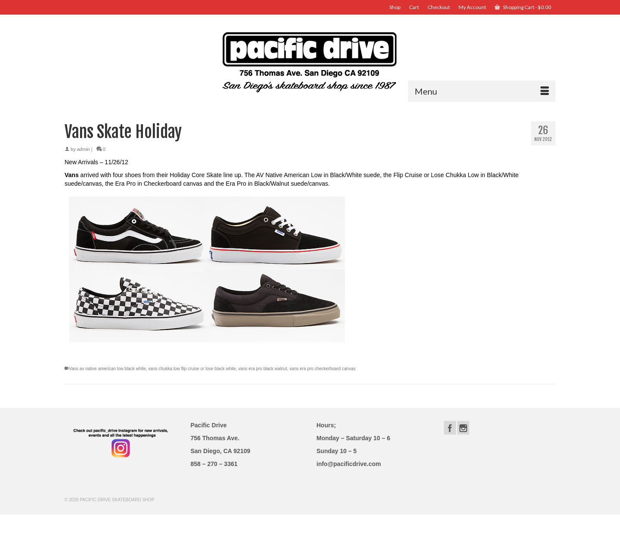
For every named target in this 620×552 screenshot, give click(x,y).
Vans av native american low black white (107, 368)
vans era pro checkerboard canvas (322, 368)
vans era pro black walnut (262, 368)
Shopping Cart (523, 7)
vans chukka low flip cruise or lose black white (192, 368)
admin (83, 149)
